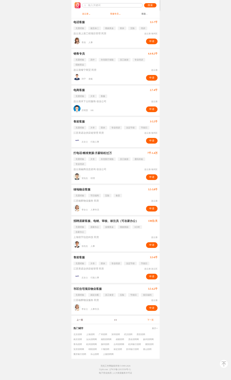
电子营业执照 (105, 373)
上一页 (80, 320)
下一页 (150, 320)
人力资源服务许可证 (122, 373)
